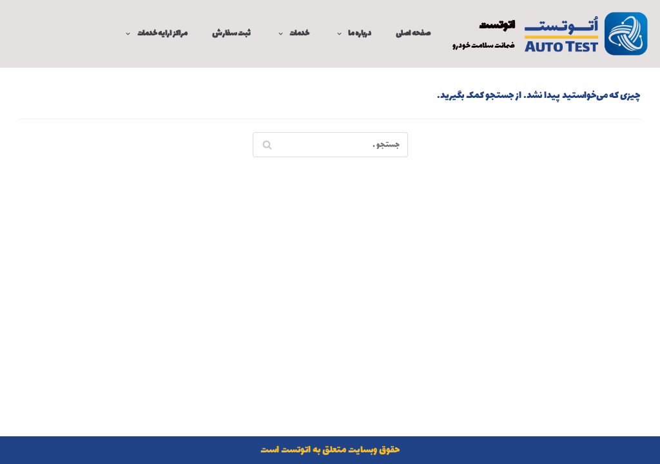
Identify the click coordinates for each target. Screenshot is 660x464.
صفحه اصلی (413, 34)
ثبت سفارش (231, 34)
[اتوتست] (551, 34)
